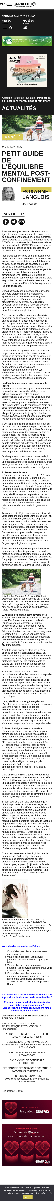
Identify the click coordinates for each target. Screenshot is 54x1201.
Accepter (27, 1197)
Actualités (18, 97)
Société (30, 97)
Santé (19, 1090)
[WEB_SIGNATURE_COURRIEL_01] (27, 1109)
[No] (50, 1192)
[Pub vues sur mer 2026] (27, 41)
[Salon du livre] (27, 70)
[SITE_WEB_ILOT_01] (27, 1145)
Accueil (6, 97)
